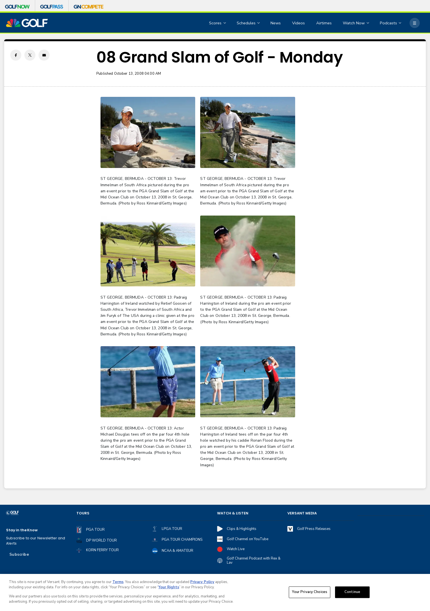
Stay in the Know (22, 530)
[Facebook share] (15, 55)
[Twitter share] (29, 55)
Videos (298, 23)
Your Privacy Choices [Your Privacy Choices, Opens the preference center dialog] (309, 593)
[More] (415, 23)
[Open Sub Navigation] (225, 23)
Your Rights (168, 588)
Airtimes (324, 23)
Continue (352, 593)
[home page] (27, 23)
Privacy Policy (202, 583)
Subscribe (19, 554)
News (276, 23)
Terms (117, 583)
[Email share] (44, 55)
